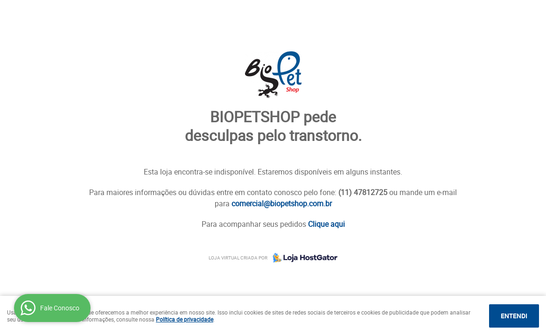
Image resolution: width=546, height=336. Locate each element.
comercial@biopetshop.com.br (281, 203)
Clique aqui (326, 224)
